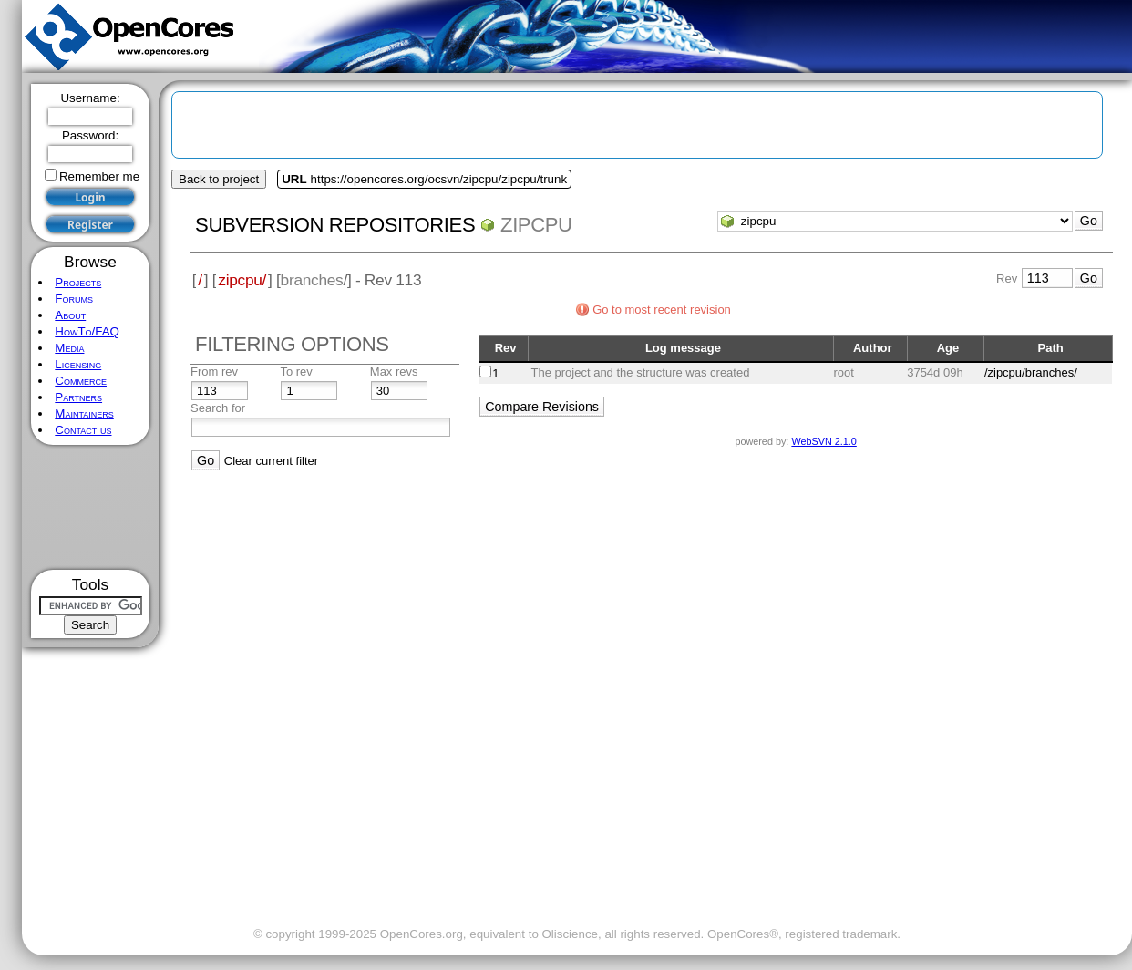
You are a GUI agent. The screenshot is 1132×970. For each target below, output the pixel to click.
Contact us (83, 430)
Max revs (394, 371)
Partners (78, 397)
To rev (296, 371)
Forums (74, 298)
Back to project (219, 179)
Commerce (81, 380)
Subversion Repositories (335, 224)
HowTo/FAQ (87, 331)
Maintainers (84, 413)
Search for (217, 408)
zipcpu (536, 224)
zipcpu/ (242, 280)
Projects (78, 282)
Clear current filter (271, 461)
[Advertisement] (91, 507)
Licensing (78, 364)
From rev (214, 371)
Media (69, 348)
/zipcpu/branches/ (1030, 372)
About (70, 315)
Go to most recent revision (661, 309)
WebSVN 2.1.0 (823, 441)
